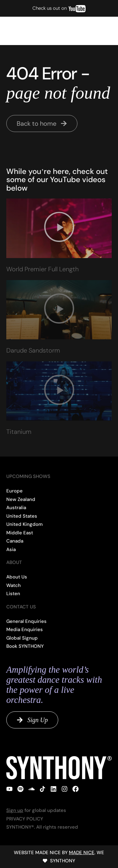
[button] (102, 31)
